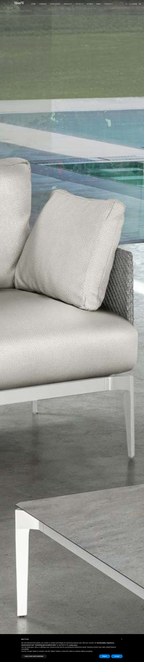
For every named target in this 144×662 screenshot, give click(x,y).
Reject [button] (104, 656)
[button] (121, 639)
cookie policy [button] (73, 645)
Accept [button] (116, 656)
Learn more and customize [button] (34, 656)
